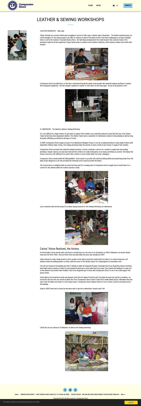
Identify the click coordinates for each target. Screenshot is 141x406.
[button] (106, 5)
